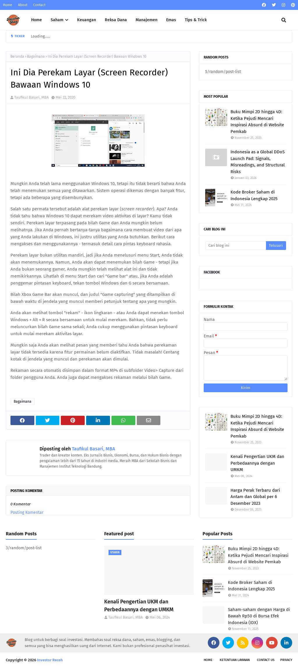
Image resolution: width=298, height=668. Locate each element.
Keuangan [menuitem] (86, 19)
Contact (39, 5)
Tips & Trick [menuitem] (196, 19)
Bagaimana (36, 56)
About (22, 5)
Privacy (286, 660)
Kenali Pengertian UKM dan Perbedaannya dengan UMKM (257, 463)
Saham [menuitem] (57, 19)
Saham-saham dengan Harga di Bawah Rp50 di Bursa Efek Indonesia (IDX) (259, 616)
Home (7, 5)
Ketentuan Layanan (235, 660)
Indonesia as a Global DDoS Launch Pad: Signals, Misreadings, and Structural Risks (257, 161)
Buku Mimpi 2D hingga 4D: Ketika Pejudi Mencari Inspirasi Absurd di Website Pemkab (257, 121)
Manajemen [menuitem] (146, 19)
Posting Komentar (26, 512)
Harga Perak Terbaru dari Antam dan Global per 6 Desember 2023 (255, 497)
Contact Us (265, 660)
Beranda (17, 56)
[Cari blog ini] (235, 245)
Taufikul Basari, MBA (31, 97)
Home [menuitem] (36, 19)
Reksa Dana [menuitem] (116, 19)
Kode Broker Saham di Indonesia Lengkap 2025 (254, 195)
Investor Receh (50, 660)
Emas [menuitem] (171, 19)
